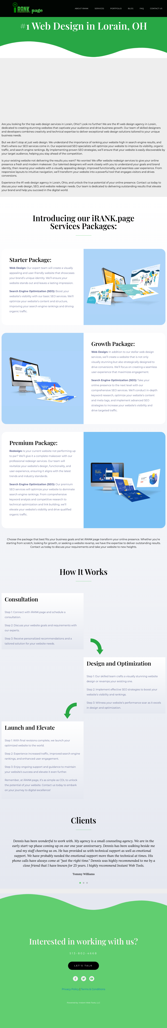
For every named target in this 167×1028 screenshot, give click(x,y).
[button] (6, 857)
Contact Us (156, 8)
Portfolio (116, 8)
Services (99, 8)
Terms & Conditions (93, 989)
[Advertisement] (83, 81)
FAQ (142, 8)
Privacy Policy (70, 989)
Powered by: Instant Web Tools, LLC (83, 1002)
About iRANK (81, 8)
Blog (130, 8)
